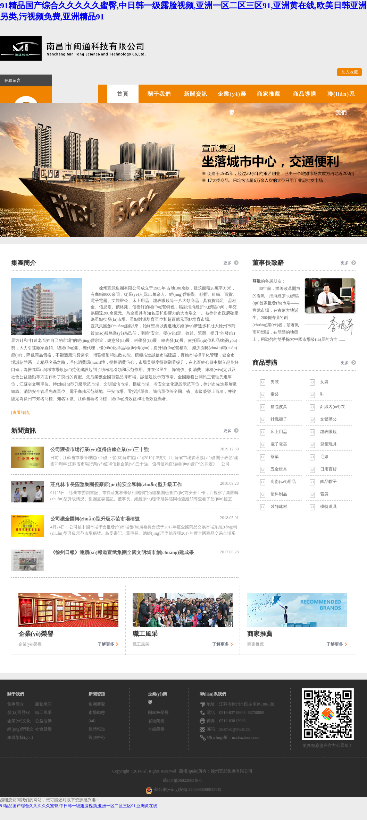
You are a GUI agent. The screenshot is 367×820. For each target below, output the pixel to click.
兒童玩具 (328, 444)
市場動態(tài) (97, 716)
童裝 (274, 394)
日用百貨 (328, 469)
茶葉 (274, 456)
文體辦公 (328, 419)
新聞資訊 (196, 94)
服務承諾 (43, 704)
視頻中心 (97, 737)
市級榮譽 (156, 729)
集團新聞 (97, 704)
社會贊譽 (43, 729)
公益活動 (43, 720)
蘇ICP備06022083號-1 (183, 780)
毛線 (324, 456)
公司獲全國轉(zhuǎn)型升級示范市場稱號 (144, 518)
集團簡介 (15, 704)
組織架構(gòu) (20, 737)
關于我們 (159, 94)
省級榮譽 (156, 720)
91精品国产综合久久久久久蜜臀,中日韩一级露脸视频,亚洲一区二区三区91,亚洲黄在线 (78, 805)
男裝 (274, 381)
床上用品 (278, 431)
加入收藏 (349, 72)
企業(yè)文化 (19, 720)
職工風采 (43, 712)
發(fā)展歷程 (18, 712)
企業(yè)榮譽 (232, 103)
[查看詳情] (21, 412)
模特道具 (328, 506)
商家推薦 (269, 94)
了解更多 (106, 644)
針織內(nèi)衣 (332, 406)
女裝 (324, 381)
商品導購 (305, 94)
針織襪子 (278, 419)
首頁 (123, 94)
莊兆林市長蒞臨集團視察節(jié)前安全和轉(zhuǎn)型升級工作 (144, 484)
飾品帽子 (328, 481)
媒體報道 (97, 729)
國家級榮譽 (158, 712)
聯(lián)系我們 (341, 103)
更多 (227, 262)
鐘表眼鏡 (328, 431)
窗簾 (324, 494)
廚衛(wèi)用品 (283, 481)
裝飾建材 (278, 506)
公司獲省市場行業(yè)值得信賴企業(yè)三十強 (144, 449)
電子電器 (278, 444)
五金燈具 (278, 469)
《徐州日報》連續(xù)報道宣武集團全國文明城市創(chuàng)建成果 (144, 552)
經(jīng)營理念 (20, 729)
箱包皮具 (278, 406)
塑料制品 (278, 494)
